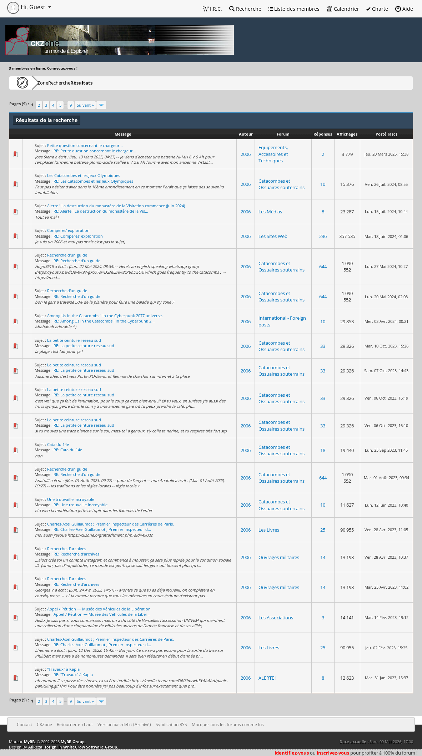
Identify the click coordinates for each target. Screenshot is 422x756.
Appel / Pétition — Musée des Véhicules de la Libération (99, 609)
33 (322, 346)
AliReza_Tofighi (42, 747)
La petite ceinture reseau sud (74, 340)
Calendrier (343, 8)
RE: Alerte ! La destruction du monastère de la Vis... (101, 211)
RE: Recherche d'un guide (77, 260)
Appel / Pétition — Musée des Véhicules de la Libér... (102, 614)
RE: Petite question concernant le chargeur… (95, 150)
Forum (283, 134)
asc (392, 134)
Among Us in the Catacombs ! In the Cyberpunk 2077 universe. (105, 315)
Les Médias (270, 211)
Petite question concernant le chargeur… (85, 145)
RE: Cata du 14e (68, 449)
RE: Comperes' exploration (78, 236)
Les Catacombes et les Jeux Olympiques (83, 175)
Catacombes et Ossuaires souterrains (281, 184)
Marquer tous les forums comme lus (228, 724)
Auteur (246, 134)
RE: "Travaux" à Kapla (73, 674)
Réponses (322, 134)
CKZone (50, 83)
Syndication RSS (171, 724)
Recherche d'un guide (67, 255)
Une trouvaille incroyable (70, 499)
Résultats (116, 83)
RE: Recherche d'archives (76, 554)
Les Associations (275, 617)
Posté (381, 134)
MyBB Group (73, 741)
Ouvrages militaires (278, 557)
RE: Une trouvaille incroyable (80, 504)
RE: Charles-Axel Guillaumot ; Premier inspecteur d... (102, 529)
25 (322, 530)
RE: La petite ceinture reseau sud (84, 345)
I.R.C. (212, 8)
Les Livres (268, 530)
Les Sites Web (272, 236)
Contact (24, 724)
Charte (377, 8)
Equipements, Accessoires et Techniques (273, 153)
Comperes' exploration (68, 230)
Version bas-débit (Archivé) (124, 724)
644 (323, 266)
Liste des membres (294, 8)
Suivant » (85, 105)
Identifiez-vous (292, 753)
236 (323, 236)
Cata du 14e (58, 444)
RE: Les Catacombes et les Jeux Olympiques (93, 181)
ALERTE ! (267, 678)
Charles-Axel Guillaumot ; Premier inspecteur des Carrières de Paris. (110, 524)
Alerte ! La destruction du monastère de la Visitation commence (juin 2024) (116, 205)
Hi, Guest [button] (27, 7)
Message (123, 134)
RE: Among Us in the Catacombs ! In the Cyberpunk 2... (104, 321)
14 (322, 557)
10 (322, 184)
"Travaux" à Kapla (63, 669)
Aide (404, 8)
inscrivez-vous (333, 753)
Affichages (347, 134)
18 (322, 450)
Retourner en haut (75, 724)
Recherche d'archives (66, 548)
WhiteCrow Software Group (90, 747)
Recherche (245, 8)
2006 (246, 154)
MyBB (29, 741)
